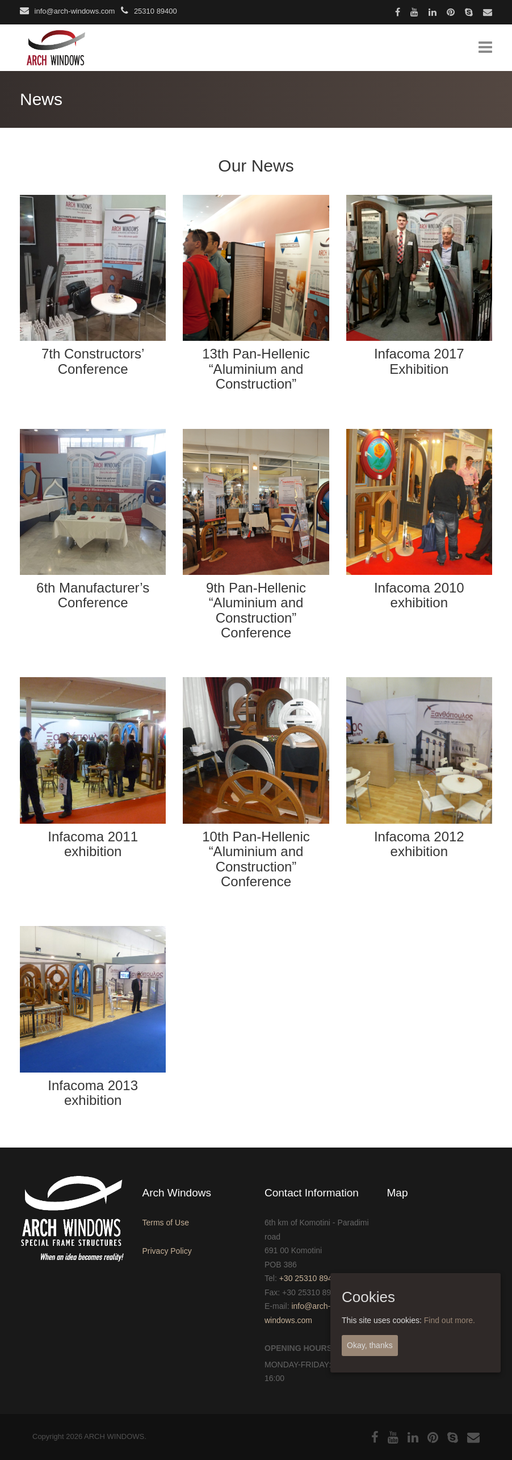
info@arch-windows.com (67, 11)
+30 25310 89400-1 (314, 1278)
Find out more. (449, 1320)
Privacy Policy (167, 1250)
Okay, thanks (370, 1345)
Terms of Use (165, 1222)
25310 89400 (149, 11)
